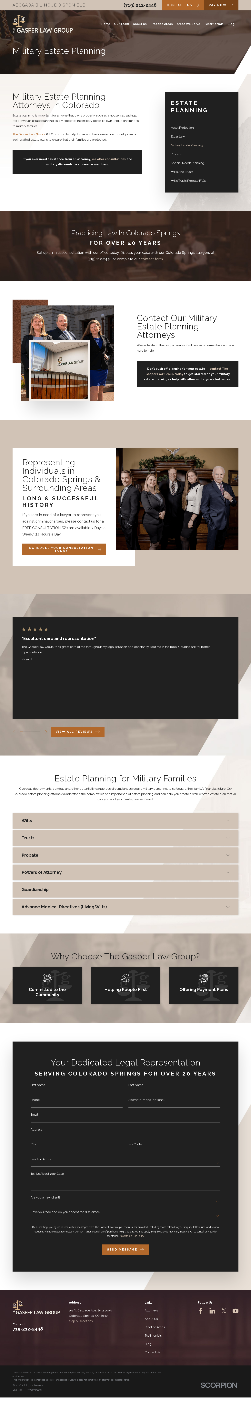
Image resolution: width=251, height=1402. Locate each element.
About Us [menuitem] (140, 24)
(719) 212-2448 (140, 5)
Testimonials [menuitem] (214, 24)
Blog (148, 1344)
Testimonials (153, 1335)
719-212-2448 (28, 1329)
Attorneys (151, 1310)
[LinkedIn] (212, 1311)
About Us (151, 1319)
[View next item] (46, 732)
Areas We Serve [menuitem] (188, 24)
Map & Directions (81, 1321)
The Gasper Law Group (29, 134)
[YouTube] (235, 1311)
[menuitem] (199, 127)
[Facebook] (201, 1311)
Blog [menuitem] (231, 24)
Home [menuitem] (105, 24)
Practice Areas (155, 1327)
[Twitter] (224, 1311)
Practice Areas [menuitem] (162, 24)
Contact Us (152, 1352)
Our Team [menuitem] (121, 24)
